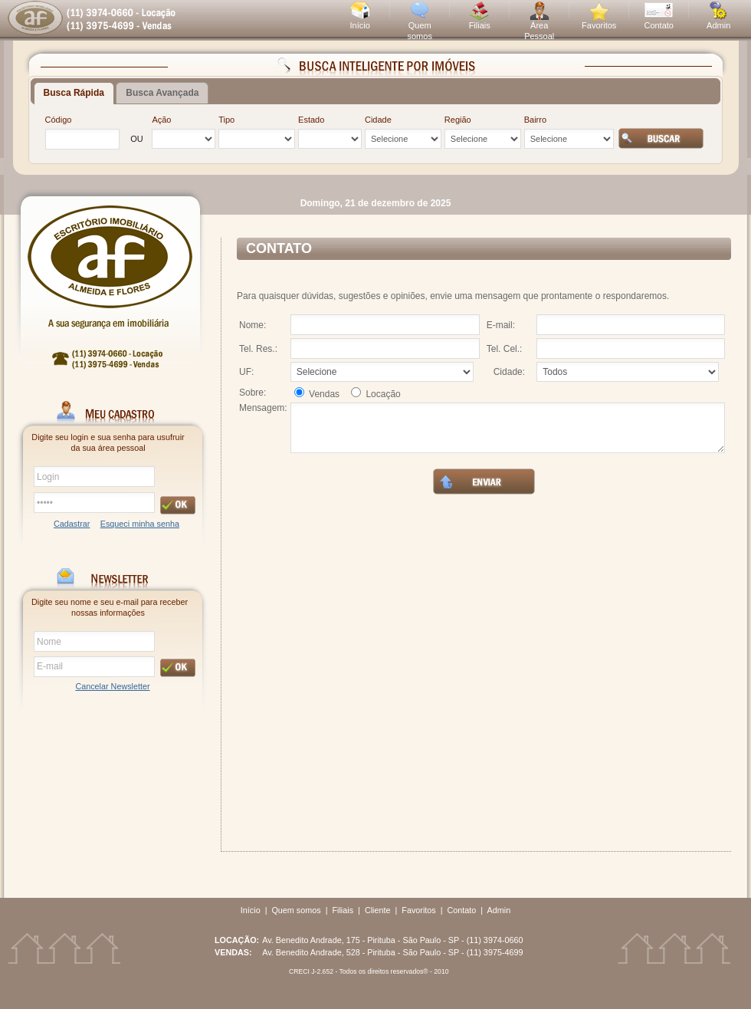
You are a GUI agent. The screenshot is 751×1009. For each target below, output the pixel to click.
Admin (718, 25)
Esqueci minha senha (139, 523)
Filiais (479, 25)
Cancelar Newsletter (112, 686)
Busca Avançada (162, 92)
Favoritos (599, 25)
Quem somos (295, 910)
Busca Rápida (74, 92)
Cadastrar (72, 523)
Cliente (378, 910)
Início (360, 25)
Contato (659, 25)
